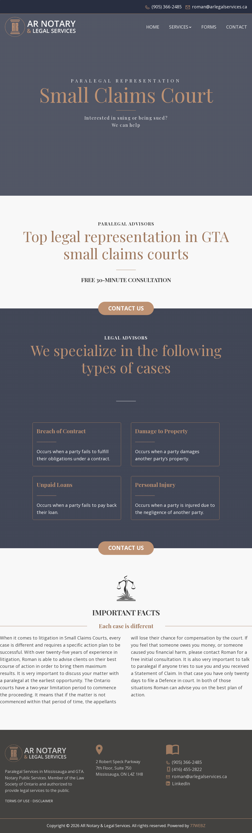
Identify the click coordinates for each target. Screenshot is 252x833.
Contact (236, 27)
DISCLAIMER (42, 801)
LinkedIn (181, 783)
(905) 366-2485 (167, 7)
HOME (152, 27)
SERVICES (180, 27)
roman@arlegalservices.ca (219, 7)
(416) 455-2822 (187, 769)
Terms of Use (17, 801)
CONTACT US (126, 308)
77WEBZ (197, 825)
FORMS (208, 27)
